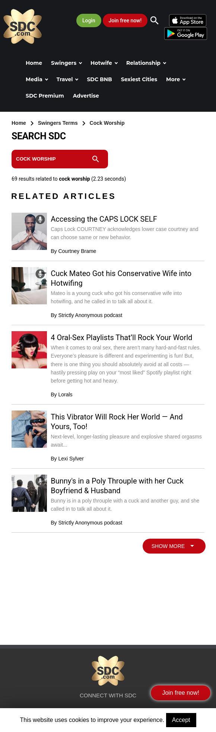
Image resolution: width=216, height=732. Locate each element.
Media (37, 79)
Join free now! (125, 20)
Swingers (66, 63)
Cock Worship (107, 123)
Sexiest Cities (139, 79)
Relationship (146, 63)
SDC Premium (45, 95)
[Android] (185, 33)
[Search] (158, 20)
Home (34, 63)
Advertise (86, 95)
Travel (68, 79)
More (175, 79)
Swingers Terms (58, 123)
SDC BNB (99, 79)
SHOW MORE (174, 545)
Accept (181, 720)
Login (88, 20)
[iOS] (188, 20)
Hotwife (104, 63)
